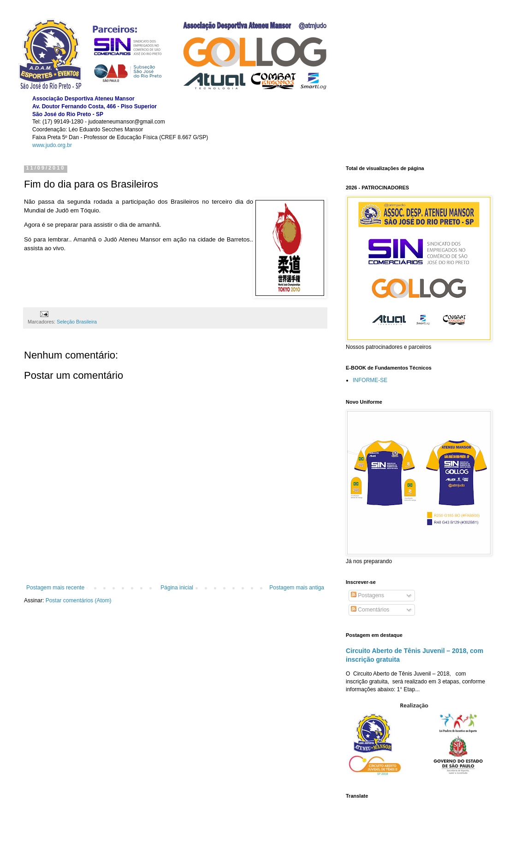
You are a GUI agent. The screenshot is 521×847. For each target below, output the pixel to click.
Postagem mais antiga (296, 587)
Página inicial (176, 587)
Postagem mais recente (55, 587)
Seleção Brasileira (77, 321)
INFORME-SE (370, 380)
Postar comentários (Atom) (79, 600)
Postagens (367, 595)
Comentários (370, 609)
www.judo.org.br (52, 145)
